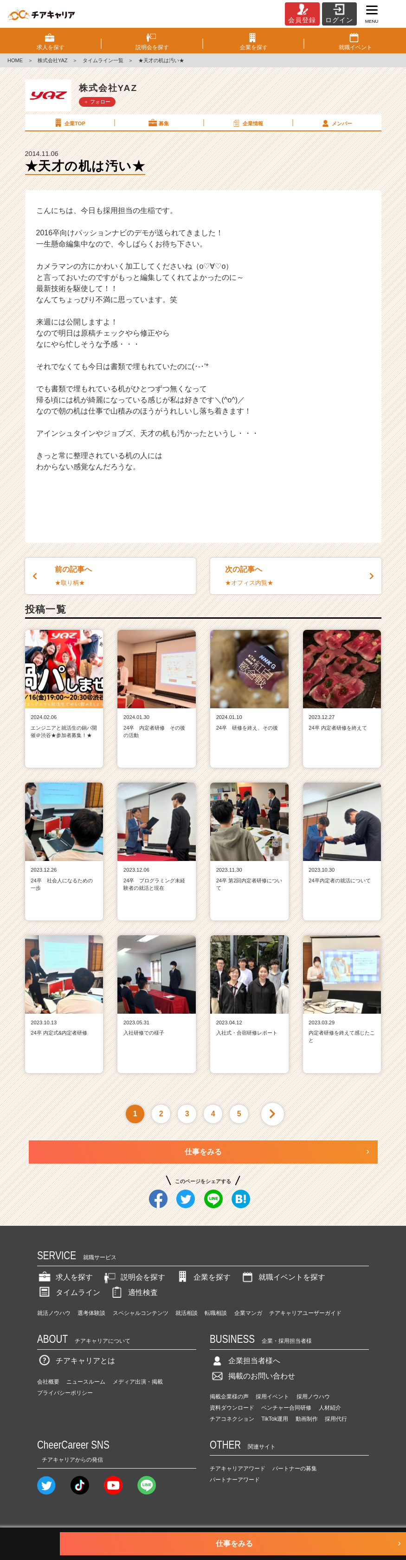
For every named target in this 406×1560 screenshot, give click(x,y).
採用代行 (336, 1419)
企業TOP (69, 123)
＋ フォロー (97, 101)
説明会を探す (133, 1277)
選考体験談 (91, 1313)
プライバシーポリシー (65, 1393)
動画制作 (307, 1419)
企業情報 (247, 123)
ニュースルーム (85, 1382)
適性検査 (134, 1292)
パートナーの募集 (294, 1468)
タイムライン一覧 (103, 60)
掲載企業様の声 (229, 1396)
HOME (15, 60)
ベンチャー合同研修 (286, 1408)
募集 (158, 123)
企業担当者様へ (245, 1360)
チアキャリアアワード (237, 1468)
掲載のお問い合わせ (252, 1376)
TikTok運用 (274, 1419)
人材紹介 (330, 1408)
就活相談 (186, 1313)
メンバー (336, 123)
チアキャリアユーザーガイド (305, 1313)
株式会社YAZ (53, 60)
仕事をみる (203, 1152)
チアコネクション (232, 1419)
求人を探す (65, 1277)
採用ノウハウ (313, 1396)
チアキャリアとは (76, 1360)
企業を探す (203, 1277)
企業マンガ (248, 1313)
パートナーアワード (235, 1479)
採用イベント (272, 1396)
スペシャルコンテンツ (140, 1313)
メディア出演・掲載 (138, 1382)
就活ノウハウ (54, 1313)
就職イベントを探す (282, 1277)
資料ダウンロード (232, 1408)
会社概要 (48, 1382)
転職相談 (216, 1313)
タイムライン (68, 1292)
